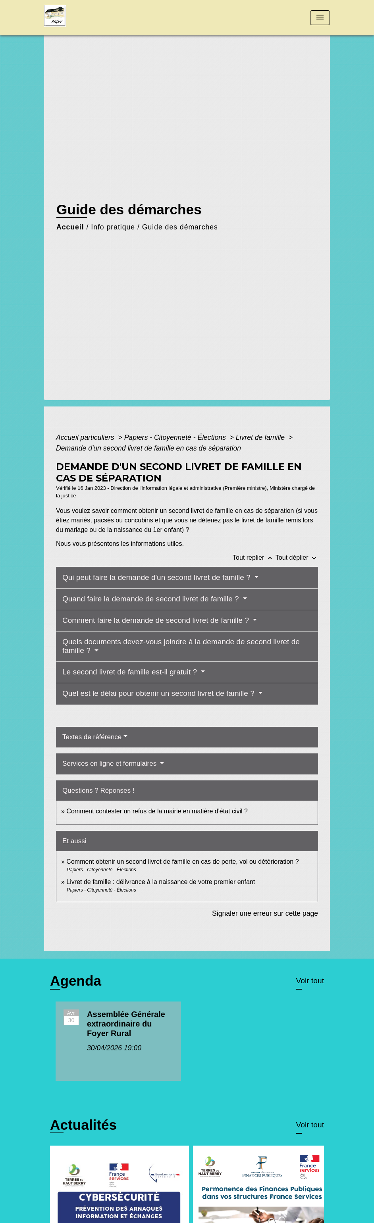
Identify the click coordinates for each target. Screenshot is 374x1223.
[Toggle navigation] (320, 17)
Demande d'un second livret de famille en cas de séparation (148, 448)
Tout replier (254, 557)
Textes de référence (91, 737)
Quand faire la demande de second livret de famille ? (151, 599)
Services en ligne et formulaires (110, 763)
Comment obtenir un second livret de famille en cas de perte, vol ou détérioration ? (182, 861)
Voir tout (310, 980)
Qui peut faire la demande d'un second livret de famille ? (157, 577)
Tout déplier (297, 557)
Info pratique (113, 227)
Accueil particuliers (86, 437)
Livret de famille (261, 437)
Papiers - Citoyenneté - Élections (176, 437)
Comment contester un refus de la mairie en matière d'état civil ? (157, 811)
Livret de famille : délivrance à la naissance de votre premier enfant (160, 881)
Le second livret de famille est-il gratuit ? (130, 672)
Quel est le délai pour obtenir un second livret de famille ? (159, 693)
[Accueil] (93, 18)
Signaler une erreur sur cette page (265, 913)
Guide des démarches (180, 227)
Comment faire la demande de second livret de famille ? (156, 620)
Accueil (70, 227)
